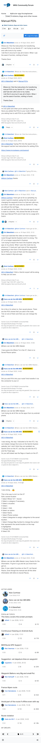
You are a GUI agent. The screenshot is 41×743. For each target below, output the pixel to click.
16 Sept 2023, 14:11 (27, 408)
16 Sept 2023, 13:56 (28, 343)
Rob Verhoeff (9, 677)
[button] (3, 740)
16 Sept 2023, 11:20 (27, 194)
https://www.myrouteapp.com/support (15, 150)
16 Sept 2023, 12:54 (15, 269)
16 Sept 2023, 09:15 (15, 78)
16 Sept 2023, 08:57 (28, 43)
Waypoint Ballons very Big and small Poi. (18, 673)
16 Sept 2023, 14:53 (15, 483)
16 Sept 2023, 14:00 (15, 371)
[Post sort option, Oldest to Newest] (4, 35)
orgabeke (8, 662)
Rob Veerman (9, 648)
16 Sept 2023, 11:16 (27, 175)
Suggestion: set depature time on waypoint (19, 659)
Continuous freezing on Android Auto (17, 631)
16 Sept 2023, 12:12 (27, 232)
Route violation (7, 716)
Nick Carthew (9, 75)
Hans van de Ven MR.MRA (13, 299)
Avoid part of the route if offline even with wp (20, 701)
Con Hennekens (10, 691)
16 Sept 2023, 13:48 (15, 302)
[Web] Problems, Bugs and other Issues (14, 25)
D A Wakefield (9, 43)
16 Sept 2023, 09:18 (15, 141)
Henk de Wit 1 (10, 719)
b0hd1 (7, 620)
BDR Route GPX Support (11, 645)
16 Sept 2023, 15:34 (28, 558)
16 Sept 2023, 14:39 (15, 434)
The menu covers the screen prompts (17, 617)
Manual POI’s (23, 81)
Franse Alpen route (9, 687)
